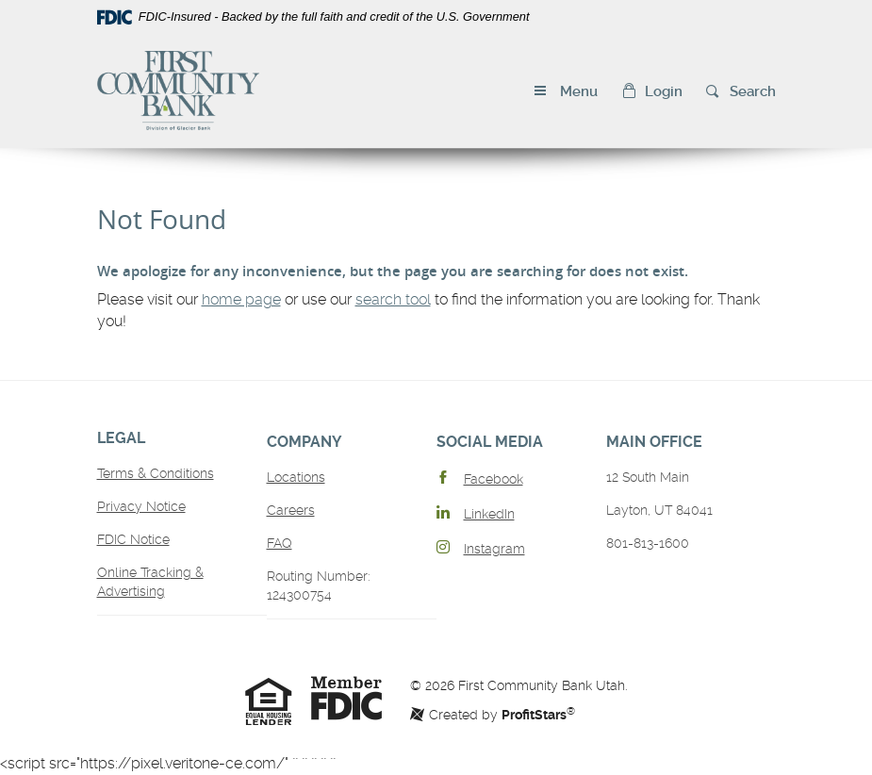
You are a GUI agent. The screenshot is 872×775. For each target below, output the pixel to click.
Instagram (494, 548)
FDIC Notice (133, 539)
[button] (652, 91)
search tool (393, 299)
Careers (291, 510)
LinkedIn (489, 513)
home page (241, 299)
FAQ (279, 543)
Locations (296, 477)
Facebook (493, 478)
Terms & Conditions (155, 473)
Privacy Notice (141, 506)
